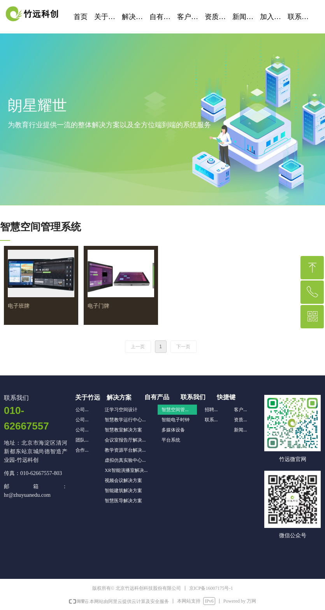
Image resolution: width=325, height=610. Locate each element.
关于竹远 (108, 17)
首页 (81, 17)
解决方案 (135, 17)
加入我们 (274, 17)
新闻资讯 (246, 17)
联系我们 (301, 17)
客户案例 (191, 17)
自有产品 (163, 17)
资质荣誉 (218, 17)
